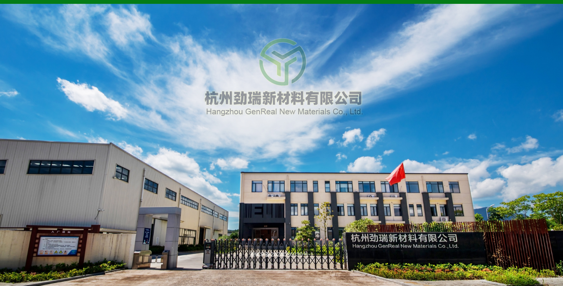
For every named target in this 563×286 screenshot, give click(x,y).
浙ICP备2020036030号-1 (281, 254)
